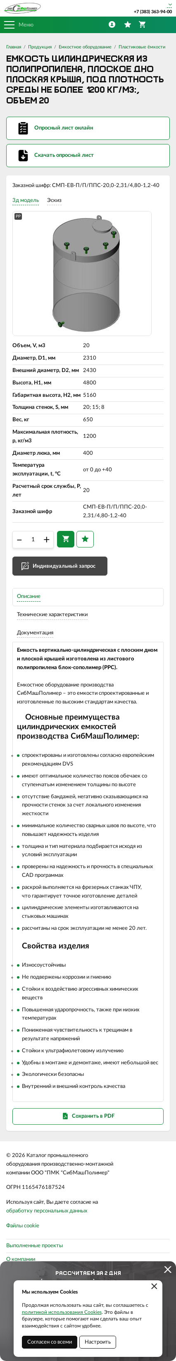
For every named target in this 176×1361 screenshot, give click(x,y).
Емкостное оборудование (85, 47)
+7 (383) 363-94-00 (153, 12)
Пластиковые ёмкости (142, 47)
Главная (13, 47)
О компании (20, 1259)
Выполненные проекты (34, 1245)
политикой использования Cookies (62, 1312)
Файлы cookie (22, 1226)
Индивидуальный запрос (64, 566)
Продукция (40, 47)
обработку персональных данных (46, 1211)
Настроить (98, 1342)
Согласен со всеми (49, 1342)
